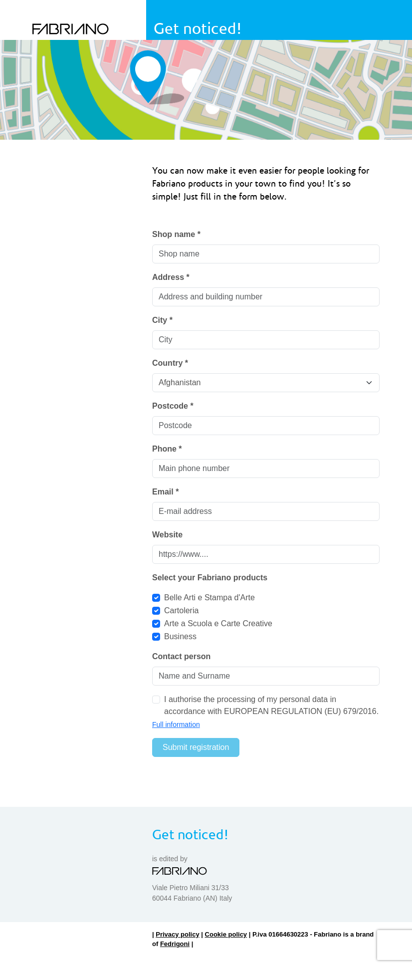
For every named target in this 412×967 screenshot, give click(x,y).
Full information (176, 724)
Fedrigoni (175, 944)
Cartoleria (181, 610)
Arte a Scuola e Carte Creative (218, 623)
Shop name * (176, 234)
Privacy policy (177, 934)
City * (162, 320)
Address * (171, 277)
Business (180, 636)
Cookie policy (226, 934)
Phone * (167, 449)
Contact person (181, 656)
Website (167, 534)
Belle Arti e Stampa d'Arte (209, 597)
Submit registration (196, 747)
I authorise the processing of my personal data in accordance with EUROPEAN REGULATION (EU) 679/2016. (271, 705)
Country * (170, 363)
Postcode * (173, 406)
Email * (165, 491)
